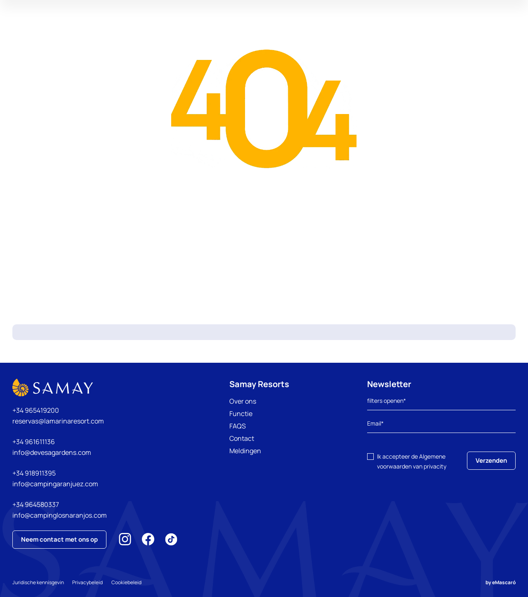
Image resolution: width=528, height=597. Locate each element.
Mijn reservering (447, 31)
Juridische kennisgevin (38, 582)
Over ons (242, 401)
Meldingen (245, 450)
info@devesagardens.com (51, 452)
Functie (240, 413)
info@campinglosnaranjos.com (59, 515)
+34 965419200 (35, 410)
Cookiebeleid (129, 582)
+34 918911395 (34, 473)
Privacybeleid (89, 582)
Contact (241, 438)
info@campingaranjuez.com (55, 483)
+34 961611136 (33, 441)
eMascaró (504, 582)
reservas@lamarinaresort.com (58, 421)
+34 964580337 (35, 504)
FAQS (237, 426)
